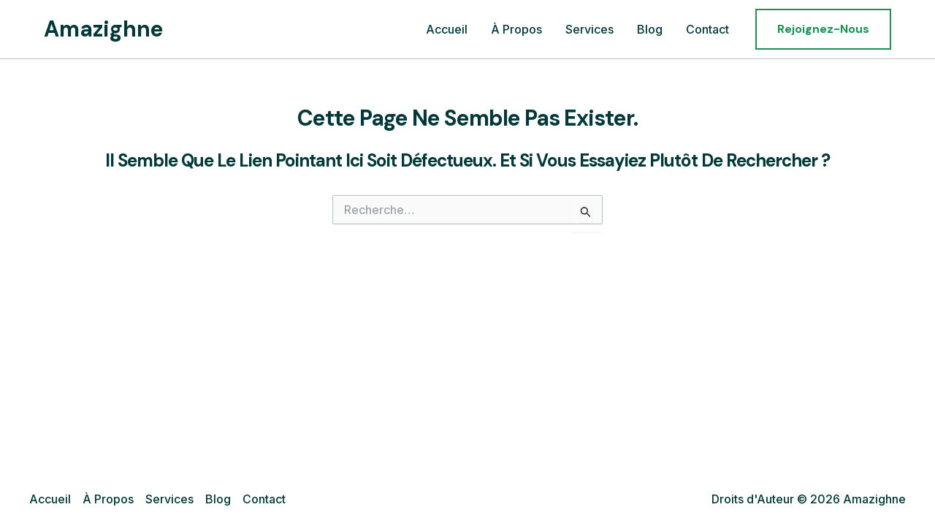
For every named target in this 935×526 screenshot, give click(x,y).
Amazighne (104, 29)
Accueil (447, 29)
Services (589, 29)
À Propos (516, 29)
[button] (823, 29)
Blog (650, 29)
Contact (707, 29)
